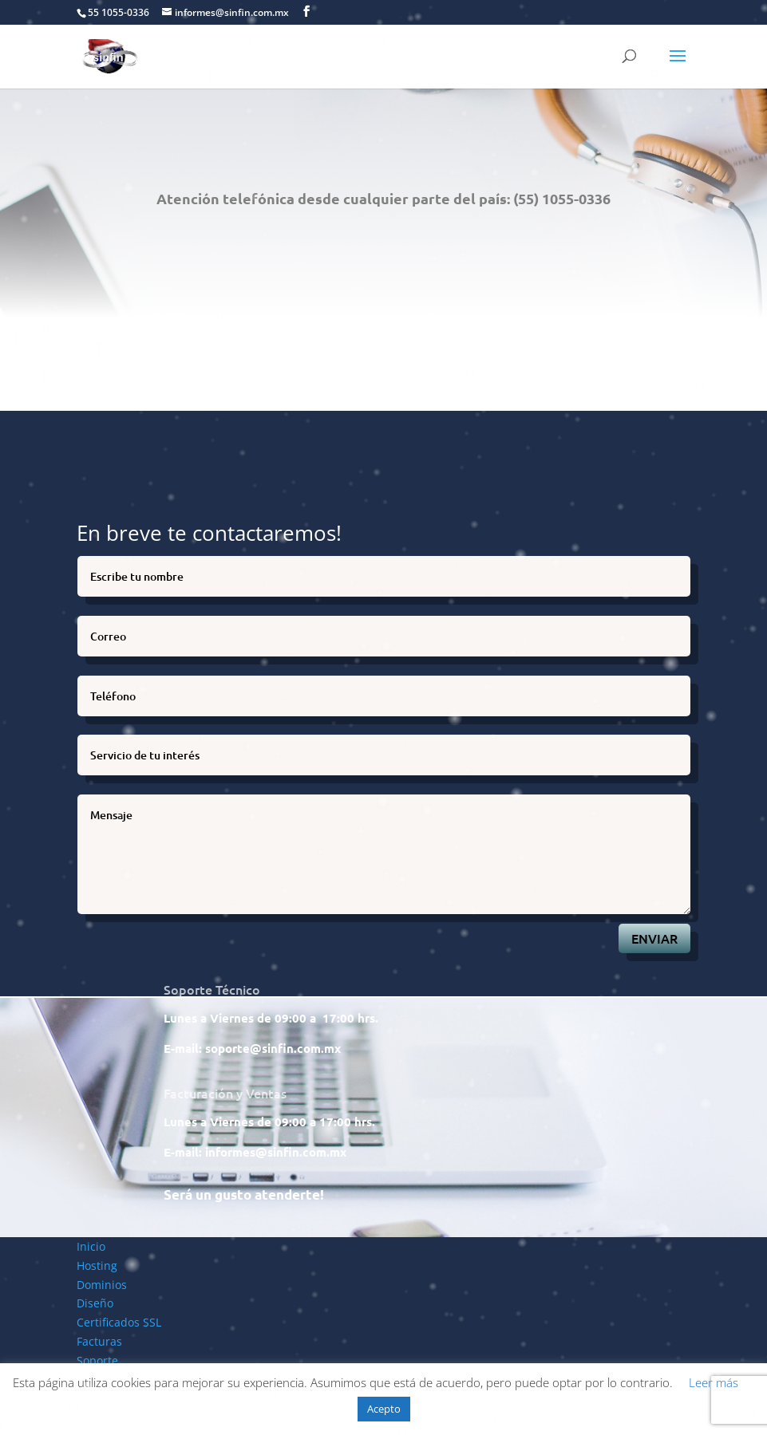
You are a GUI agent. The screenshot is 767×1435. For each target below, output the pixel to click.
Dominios (102, 1284)
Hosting (97, 1265)
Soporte (97, 1360)
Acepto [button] (384, 1408)
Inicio (91, 1246)
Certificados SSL (119, 1322)
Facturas (99, 1341)
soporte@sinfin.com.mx (273, 1048)
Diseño (95, 1303)
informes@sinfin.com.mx (275, 1152)
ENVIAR (654, 938)
